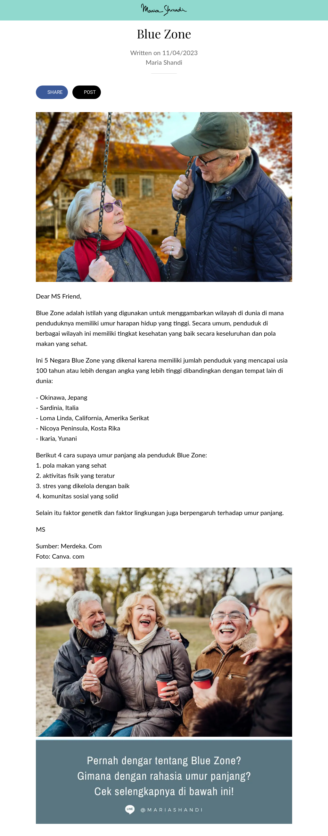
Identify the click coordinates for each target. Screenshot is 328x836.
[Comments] (284, 93)
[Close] (10, 10)
